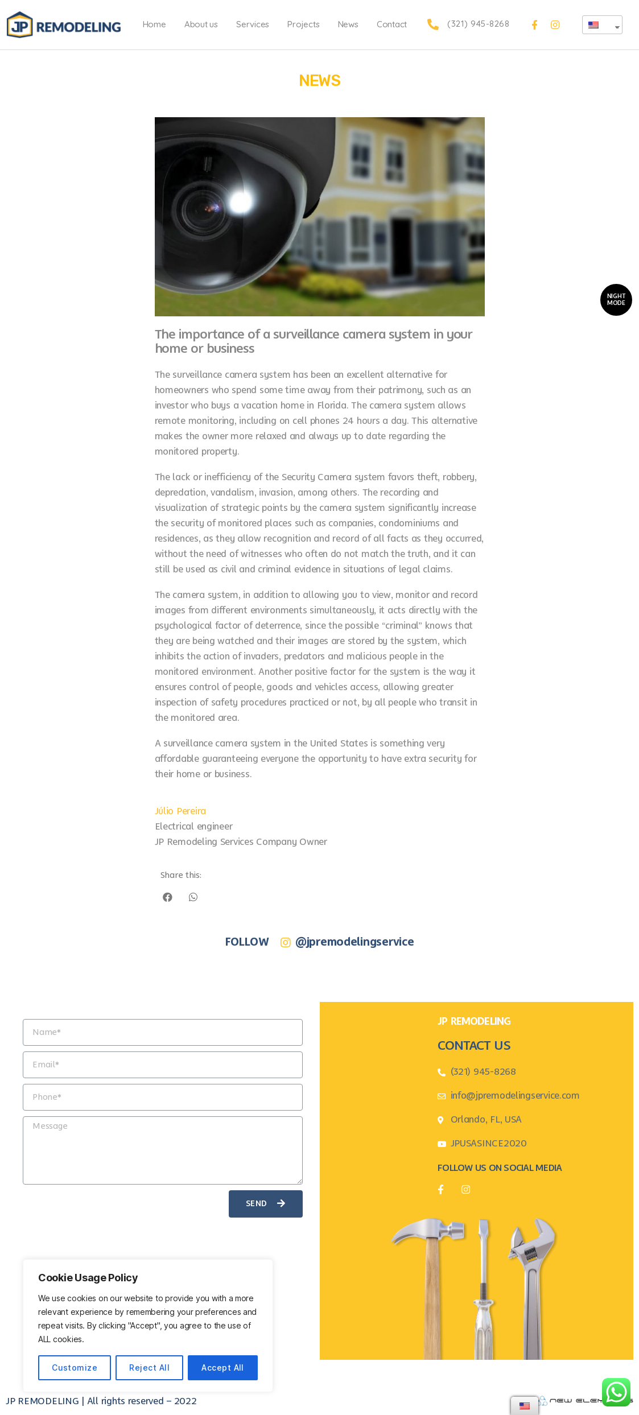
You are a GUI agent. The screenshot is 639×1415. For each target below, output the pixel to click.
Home (154, 24)
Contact (392, 24)
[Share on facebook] (167, 897)
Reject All (149, 1367)
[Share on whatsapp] (193, 897)
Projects (303, 24)
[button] (616, 300)
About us (201, 24)
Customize (74, 1367)
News (348, 24)
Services (252, 24)
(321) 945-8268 (478, 23)
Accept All (222, 1367)
